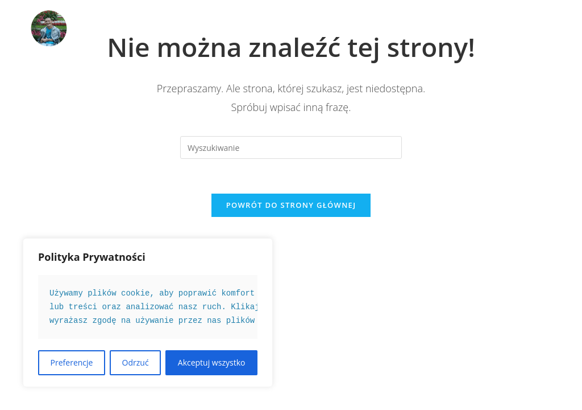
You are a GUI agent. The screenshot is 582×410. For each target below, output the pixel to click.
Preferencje (72, 362)
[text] (147, 307)
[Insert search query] (291, 147)
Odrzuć (135, 362)
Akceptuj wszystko (212, 362)
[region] (148, 312)
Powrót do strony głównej (291, 205)
